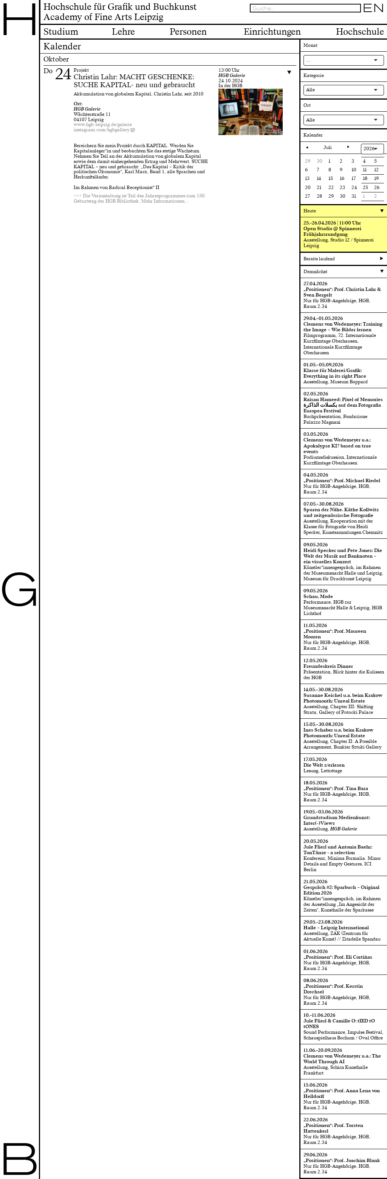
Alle (310, 90)
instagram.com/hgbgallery (102, 130)
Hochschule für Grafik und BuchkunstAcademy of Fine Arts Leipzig (120, 12)
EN (373, 8)
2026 (369, 149)
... (308, 60)
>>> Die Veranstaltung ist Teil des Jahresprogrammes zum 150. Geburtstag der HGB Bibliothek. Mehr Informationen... (140, 198)
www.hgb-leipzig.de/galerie (103, 124)
